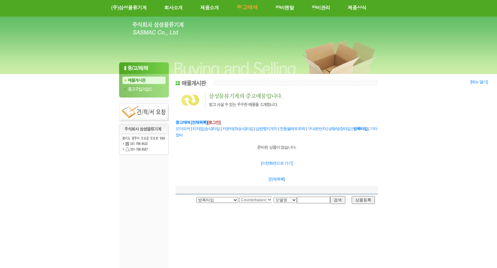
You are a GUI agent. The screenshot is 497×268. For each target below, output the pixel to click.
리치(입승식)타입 (206, 128)
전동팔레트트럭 (293, 128)
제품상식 (357, 7)
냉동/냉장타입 (340, 128)
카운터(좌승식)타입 (238, 128)
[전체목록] (199, 122)
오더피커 (183, 128)
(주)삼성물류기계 (128, 7)
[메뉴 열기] (478, 82)
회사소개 (173, 7)
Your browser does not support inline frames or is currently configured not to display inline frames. (255, 200)
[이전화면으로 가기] (276, 163)
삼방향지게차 (266, 128)
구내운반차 (317, 128)
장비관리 (321, 7)
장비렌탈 (284, 7)
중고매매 (183, 122)
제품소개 (209, 7)
